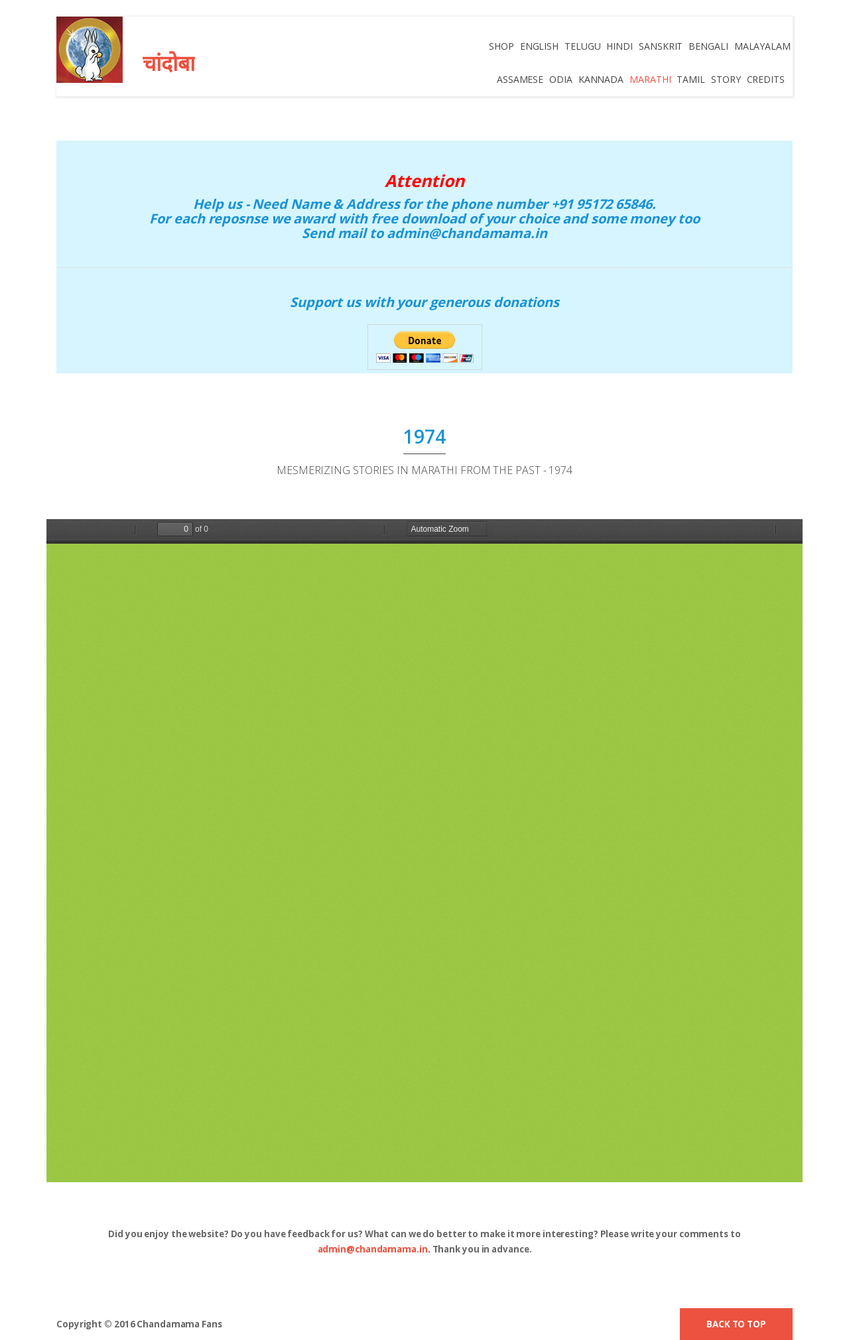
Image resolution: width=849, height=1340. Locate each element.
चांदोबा (169, 62)
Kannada (600, 79)
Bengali (708, 46)
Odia (561, 79)
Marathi (650, 79)
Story (726, 79)
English (540, 46)
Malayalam (762, 46)
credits (766, 79)
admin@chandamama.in (373, 1249)
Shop (502, 46)
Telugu (583, 46)
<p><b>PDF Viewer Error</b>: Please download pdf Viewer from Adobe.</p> (424, 850)
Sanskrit (661, 46)
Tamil (691, 79)
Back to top (736, 1324)
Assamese (520, 79)
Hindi (620, 46)
